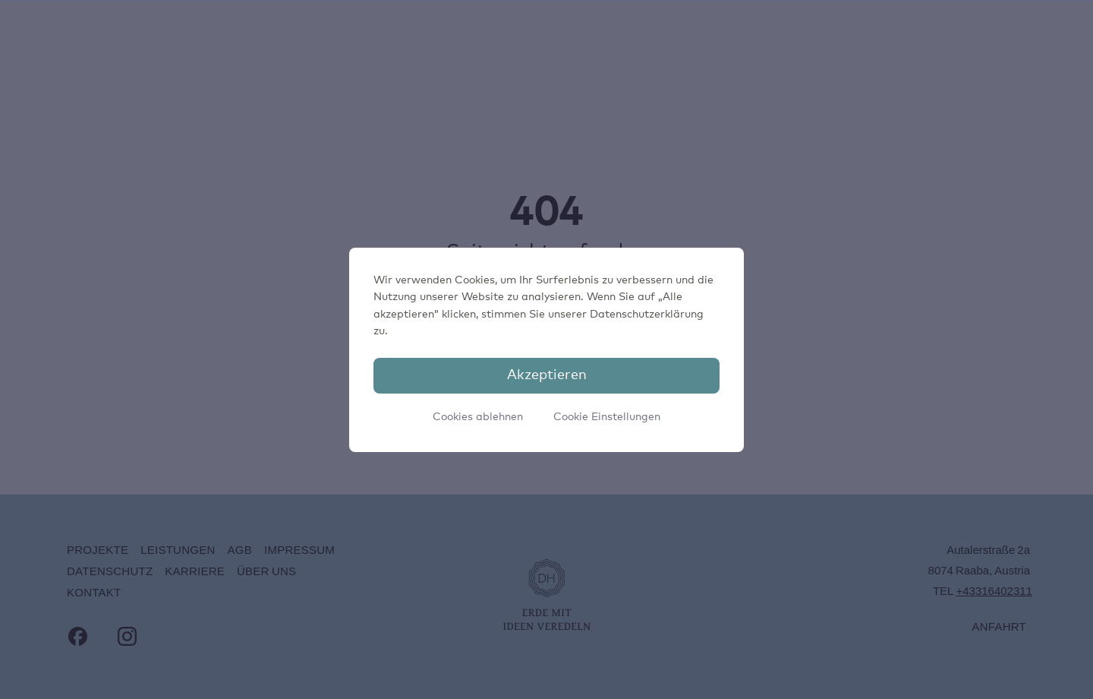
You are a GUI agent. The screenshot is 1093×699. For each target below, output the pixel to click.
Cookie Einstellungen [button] (606, 417)
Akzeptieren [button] (547, 375)
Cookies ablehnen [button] (478, 417)
